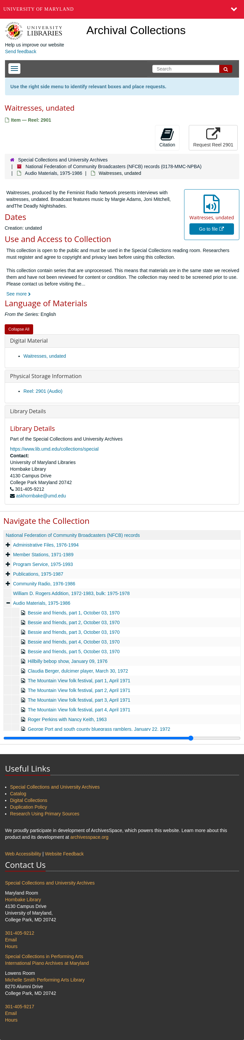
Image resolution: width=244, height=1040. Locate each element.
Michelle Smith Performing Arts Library (45, 980)
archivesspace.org (89, 837)
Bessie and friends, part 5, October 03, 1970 (74, 651)
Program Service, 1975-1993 (43, 564)
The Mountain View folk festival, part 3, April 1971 (79, 700)
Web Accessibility (23, 853)
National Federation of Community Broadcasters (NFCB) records (73, 535)
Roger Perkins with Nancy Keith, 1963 (67, 719)
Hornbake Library (23, 899)
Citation (167, 137)
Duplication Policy (28, 807)
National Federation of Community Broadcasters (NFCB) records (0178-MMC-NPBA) (113, 166)
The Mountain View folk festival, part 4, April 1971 (79, 709)
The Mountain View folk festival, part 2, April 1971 (79, 690)
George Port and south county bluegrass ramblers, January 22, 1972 (99, 729)
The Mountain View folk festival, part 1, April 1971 (79, 680)
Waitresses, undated (44, 356)
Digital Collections (28, 800)
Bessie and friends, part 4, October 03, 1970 (74, 642)
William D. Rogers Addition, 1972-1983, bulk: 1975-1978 (71, 593)
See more (18, 294)
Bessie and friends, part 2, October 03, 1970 (74, 622)
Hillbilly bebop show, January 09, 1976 (67, 661)
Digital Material (29, 340)
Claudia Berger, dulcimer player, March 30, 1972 (78, 671)
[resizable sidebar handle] (122, 738)
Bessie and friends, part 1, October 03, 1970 (74, 612)
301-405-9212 (19, 933)
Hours (11, 946)
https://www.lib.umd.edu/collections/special (54, 449)
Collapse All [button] (18, 329)
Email (11, 939)
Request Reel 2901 (213, 137)
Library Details (28, 411)
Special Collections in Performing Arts (44, 956)
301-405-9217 (19, 1006)
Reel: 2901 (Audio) (43, 391)
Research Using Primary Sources (44, 813)
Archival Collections (136, 30)
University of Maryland (38, 9)
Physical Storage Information (46, 376)
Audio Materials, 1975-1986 (53, 173)
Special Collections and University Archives (63, 159)
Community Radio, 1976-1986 (44, 583)
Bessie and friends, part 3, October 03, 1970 (74, 632)
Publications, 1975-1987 (38, 574)
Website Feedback (64, 853)
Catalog (18, 793)
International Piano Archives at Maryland (47, 963)
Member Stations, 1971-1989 (43, 554)
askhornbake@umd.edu (41, 495)
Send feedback (20, 51)
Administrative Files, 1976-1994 (46, 545)
